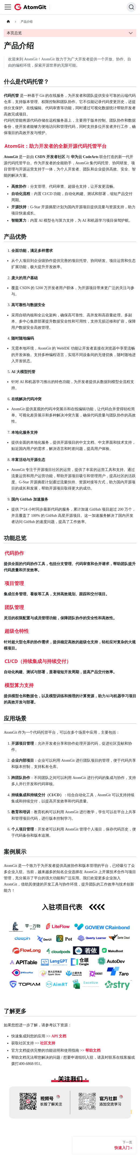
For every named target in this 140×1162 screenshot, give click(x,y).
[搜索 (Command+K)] (131, 7)
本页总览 (14, 33)
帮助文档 (92, 1050)
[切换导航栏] (8, 7)
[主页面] (8, 21)
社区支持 (47, 1043)
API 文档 (58, 1036)
